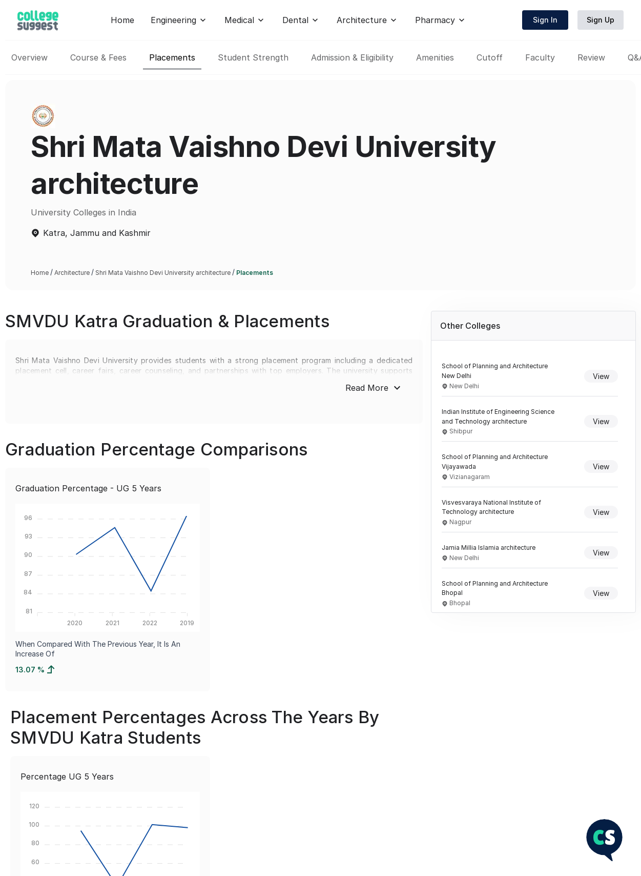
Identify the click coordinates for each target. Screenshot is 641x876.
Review (591, 57)
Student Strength (253, 57)
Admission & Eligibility (352, 57)
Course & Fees (98, 57)
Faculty (540, 57)
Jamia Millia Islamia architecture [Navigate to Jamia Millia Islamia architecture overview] (488, 547)
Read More (374, 388)
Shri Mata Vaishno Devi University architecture (163, 272)
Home (316, 20)
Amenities (435, 57)
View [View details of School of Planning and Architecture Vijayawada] (601, 466)
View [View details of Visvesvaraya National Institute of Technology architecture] (601, 512)
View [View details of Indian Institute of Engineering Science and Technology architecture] (601, 421)
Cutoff (490, 57)
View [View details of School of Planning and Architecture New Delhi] (601, 376)
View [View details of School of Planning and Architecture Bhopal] (601, 593)
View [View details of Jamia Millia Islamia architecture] (601, 552)
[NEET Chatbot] (604, 841)
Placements (172, 57)
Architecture (72, 272)
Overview (29, 57)
